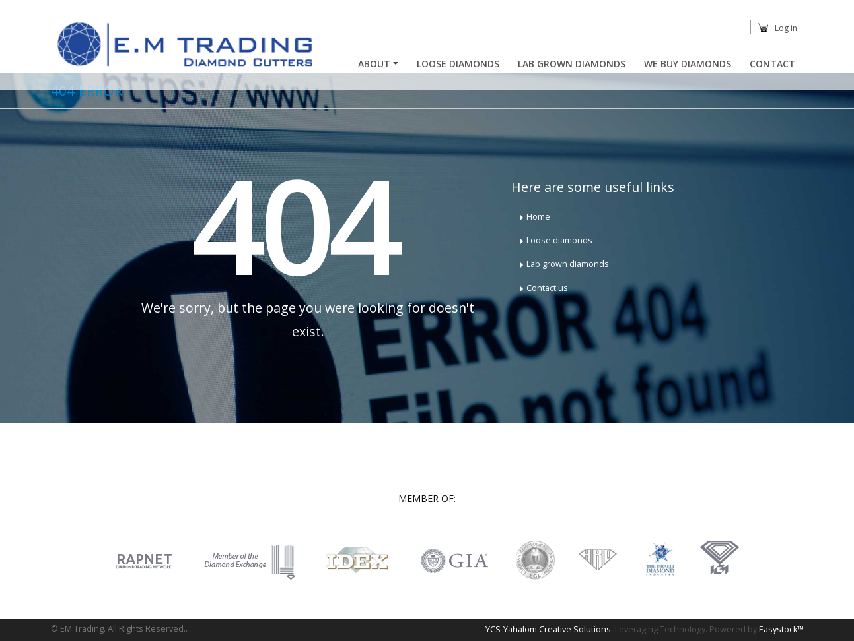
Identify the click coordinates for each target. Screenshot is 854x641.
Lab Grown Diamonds (571, 63)
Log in (786, 28)
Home (538, 216)
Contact (772, 63)
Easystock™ (781, 629)
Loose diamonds (559, 240)
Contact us (547, 287)
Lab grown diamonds (567, 264)
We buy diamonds (687, 63)
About (374, 63)
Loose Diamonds (458, 63)
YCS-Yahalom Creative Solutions (548, 629)
